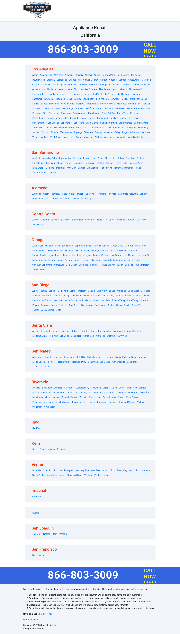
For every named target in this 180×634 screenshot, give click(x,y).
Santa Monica (125, 122)
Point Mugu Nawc (125, 470)
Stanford (111, 336)
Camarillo (47, 470)
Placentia (95, 260)
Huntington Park (137, 89)
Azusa (97, 75)
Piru (113, 470)
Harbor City (72, 89)
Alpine (35, 291)
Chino (100, 158)
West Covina (56, 137)
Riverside (77, 402)
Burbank (51, 79)
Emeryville (90, 193)
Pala (108, 300)
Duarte (35, 513)
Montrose (121, 103)
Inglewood (37, 94)
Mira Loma (37, 397)
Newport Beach (55, 260)
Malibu (125, 99)
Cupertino (65, 331)
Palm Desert (132, 397)
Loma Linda (121, 163)
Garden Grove (82, 250)
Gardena (125, 84)
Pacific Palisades (94, 108)
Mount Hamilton (134, 331)
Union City (86, 198)
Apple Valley (65, 158)
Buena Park (67, 245)
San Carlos (105, 362)
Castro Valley (68, 193)
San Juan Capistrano (42, 264)
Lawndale (48, 99)
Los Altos (84, 331)
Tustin (120, 264)
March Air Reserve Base (127, 392)
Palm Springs (39, 402)
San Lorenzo (66, 198)
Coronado (145, 291)
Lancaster (37, 99)
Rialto (138, 167)
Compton (36, 84)
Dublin (80, 193)
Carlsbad (121, 291)
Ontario (81, 167)
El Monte (93, 84)
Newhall (146, 103)
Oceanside (98, 300)
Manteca (46, 534)
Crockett (44, 219)
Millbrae (133, 357)
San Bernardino (39, 172)
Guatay (110, 295)
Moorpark (69, 470)
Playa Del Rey (108, 113)
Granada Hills (38, 89)
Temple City (66, 132)
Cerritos (122, 79)
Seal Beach (71, 264)
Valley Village (121, 132)
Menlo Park (121, 357)
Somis (62, 475)
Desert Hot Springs (136, 387)
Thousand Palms (126, 402)
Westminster (142, 264)
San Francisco (39, 555)
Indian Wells (59, 392)
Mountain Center (69, 397)
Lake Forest (116, 255)
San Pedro (79, 122)
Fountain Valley (55, 250)
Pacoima (109, 108)
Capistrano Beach (83, 245)
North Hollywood (53, 108)
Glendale (135, 84)
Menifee (145, 392)
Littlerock (60, 99)
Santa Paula (38, 475)
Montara (143, 357)
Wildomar (37, 407)
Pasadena (66, 113)
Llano (69, 99)
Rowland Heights (118, 118)
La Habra (121, 250)
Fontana (140, 158)
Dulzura (57, 295)
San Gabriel (53, 122)
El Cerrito (65, 219)
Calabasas (62, 79)
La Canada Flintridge (55, 94)
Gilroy (75, 331)
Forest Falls (38, 163)
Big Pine (36, 428)
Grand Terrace (64, 163)
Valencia (108, 132)
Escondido (89, 295)
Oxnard (105, 470)
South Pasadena (96, 127)
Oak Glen (71, 167)
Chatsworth (134, 79)
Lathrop (36, 534)
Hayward (112, 193)
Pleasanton (37, 198)
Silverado (83, 264)
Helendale (78, 163)
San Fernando (39, 122)
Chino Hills (110, 158)
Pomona (134, 113)
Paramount (54, 113)
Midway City (145, 255)
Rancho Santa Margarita (113, 260)
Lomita (77, 99)
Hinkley (110, 163)
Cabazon (58, 387)
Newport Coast (72, 260)
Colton (120, 158)
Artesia (88, 75)
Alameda (36, 193)
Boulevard (63, 291)
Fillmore (58, 470)
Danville (55, 219)
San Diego (74, 305)
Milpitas (107, 331)
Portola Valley (63, 362)
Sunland (36, 132)
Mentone (49, 167)
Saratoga (100, 336)
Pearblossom (79, 113)
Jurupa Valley (80, 392)
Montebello (92, 103)
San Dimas (134, 118)
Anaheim (49, 245)
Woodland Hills (135, 137)
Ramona (45, 305)
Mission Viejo (39, 260)
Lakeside (57, 300)
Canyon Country (90, 79)
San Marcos (87, 305)
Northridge (68, 108)
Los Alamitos (130, 255)
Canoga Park (75, 79)
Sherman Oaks (141, 122)
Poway (35, 305)
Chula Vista (133, 291)
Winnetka (121, 137)
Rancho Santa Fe (59, 305)
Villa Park (129, 264)
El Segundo (105, 84)
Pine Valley (132, 300)
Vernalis (63, 534)
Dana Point (140, 245)
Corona (106, 387)
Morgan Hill (119, 331)
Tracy (54, 534)
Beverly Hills (38, 79)
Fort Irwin (50, 163)
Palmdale (120, 108)
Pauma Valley (118, 300)
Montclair (60, 167)
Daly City (80, 357)
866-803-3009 (83, 49)
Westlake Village (102, 475)
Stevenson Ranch (114, 127)
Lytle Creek (37, 167)
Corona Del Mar (101, 245)
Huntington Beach (99, 250)
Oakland (144, 193)
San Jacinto (89, 402)
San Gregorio (118, 362)
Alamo (35, 219)
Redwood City (79, 362)
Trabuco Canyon (107, 264)
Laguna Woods (100, 255)
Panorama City (39, 113)
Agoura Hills (46, 75)
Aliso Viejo (37, 245)
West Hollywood (84, 137)
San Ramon (37, 224)
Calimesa (69, 387)
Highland (100, 163)
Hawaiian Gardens (88, 89)
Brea (57, 245)
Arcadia (79, 75)
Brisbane (57, 357)
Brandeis (36, 470)
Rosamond (62, 449)
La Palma (132, 250)
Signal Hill (52, 127)
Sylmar (45, 132)
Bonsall (52, 291)
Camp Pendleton (78, 291)
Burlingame (68, 357)
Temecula (101, 402)
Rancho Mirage (63, 402)
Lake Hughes (122, 94)
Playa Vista (122, 113)
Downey (83, 84)
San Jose (64, 336)
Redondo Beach (78, 118)
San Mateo (132, 362)
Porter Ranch (38, 118)
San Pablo (142, 219)
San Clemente (133, 260)
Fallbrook (100, 295)
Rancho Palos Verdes (57, 118)
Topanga (78, 132)
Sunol (76, 198)
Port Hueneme (143, 470)
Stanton (94, 264)
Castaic (113, 79)
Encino (115, 84)
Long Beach (88, 99)
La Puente (98, 94)
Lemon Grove (70, 300)
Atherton (36, 357)
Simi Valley (51, 475)
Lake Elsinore (106, 392)
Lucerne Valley (136, 163)
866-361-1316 (45, 614)
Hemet (35, 392)
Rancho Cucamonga (123, 167)
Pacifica (51, 362)
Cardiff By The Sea (106, 291)
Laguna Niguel (84, 255)
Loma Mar (108, 357)
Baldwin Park (108, 75)
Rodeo (131, 219)
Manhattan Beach (138, 99)
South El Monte (66, 127)
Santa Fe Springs (108, 122)
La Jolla (36, 300)
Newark (134, 193)
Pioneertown (106, 167)
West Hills (69, 137)
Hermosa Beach (119, 89)
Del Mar (36, 295)
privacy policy (31, 619)
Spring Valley (137, 305)
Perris (51, 402)
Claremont (146, 79)
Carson (103, 79)
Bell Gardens (123, 75)
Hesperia (89, 163)
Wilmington (109, 137)
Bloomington (89, 158)
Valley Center (47, 310)
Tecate (35, 310)
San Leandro (51, 198)
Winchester (49, 407)
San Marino (66, 122)
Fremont (102, 193)
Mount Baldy (134, 103)
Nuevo (121, 397)
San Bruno (93, 362)
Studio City (130, 127)
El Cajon (67, 295)
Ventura (88, 475)
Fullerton (69, 250)
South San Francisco (42, 366)
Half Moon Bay (94, 357)
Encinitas (77, 295)
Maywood (54, 103)
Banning (36, 387)
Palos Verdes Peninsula (138, 108)
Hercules (89, 219)
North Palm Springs (106, 397)
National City (85, 300)
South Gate (81, 127)
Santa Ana (59, 264)
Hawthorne (104, 89)
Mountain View (39, 336)
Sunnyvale (122, 336)
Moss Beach (38, 362)
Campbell (45, 331)
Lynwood (115, 99)
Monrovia (80, 103)
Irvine (112, 250)
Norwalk (80, 108)
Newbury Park (82, 470)
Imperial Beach (123, 295)
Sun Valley (143, 127)
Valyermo (134, 132)
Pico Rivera (93, 113)
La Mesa (46, 300)
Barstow (77, 158)
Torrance (88, 132)
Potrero (144, 300)
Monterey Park (107, 103)
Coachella (96, 387)
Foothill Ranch (39, 250)
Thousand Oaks (74, 475)
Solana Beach (123, 305)
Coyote (55, 331)
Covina (46, 84)
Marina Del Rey (39, 103)
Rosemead (102, 118)
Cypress (129, 245)
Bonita (43, 291)
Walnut (44, 137)
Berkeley (55, 193)
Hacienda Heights (56, 89)
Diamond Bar (70, 84)
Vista (58, 310)
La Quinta (93, 392)
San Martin (76, 336)
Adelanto (36, 158)
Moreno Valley (52, 397)
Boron (35, 449)
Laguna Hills (69, 255)
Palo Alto (53, 336)
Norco (92, 397)
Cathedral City (82, 387)
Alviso (35, 331)
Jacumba (137, 295)
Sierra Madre (38, 127)
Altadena (69, 75)
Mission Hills (67, 103)
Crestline (130, 158)
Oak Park (95, 470)
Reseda (91, 118)
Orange (85, 260)
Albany (46, 193)
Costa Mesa (117, 245)
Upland (52, 172)
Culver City (57, 84)
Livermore (123, 193)
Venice (35, 137)
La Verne (109, 94)
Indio (69, 392)
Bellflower (136, 75)
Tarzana (54, 132)
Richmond (121, 219)
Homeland (46, 392)
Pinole (99, 219)
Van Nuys (145, 132)
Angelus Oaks (50, 158)
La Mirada (86, 94)
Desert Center (118, 387)
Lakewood (136, 94)
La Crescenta (73, 94)
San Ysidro (100, 305)
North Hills (37, 108)
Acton (35, 75)
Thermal (112, 402)
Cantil (43, 449)
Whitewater (142, 402)
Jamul (146, 295)
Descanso (47, 295)
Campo (91, 291)
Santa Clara (88, 336)
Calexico (36, 496)
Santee (110, 305)
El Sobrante (77, 219)
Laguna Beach (54, 255)
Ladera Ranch (39, 255)
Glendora (145, 84)
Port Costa (109, 219)
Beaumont (47, 387)
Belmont (47, 357)
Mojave (51, 449)
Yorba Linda (38, 269)
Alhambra (58, 75)
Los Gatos (96, 331)
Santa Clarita (92, 122)
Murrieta (83, 397)
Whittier (98, 137)
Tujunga (98, 132)
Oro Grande (92, 167)
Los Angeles (102, 99)
